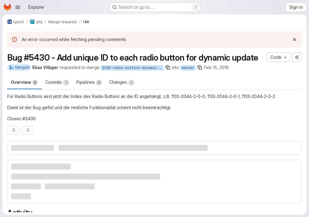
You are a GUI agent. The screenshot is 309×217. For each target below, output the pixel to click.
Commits (57, 83)
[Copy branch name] (167, 67)
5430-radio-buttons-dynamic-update (133, 67)
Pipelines (89, 83)
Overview (24, 83)
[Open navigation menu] (18, 7)
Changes (121, 83)
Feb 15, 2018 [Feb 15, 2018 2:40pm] (216, 67)
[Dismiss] (294, 39)
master (188, 67)
